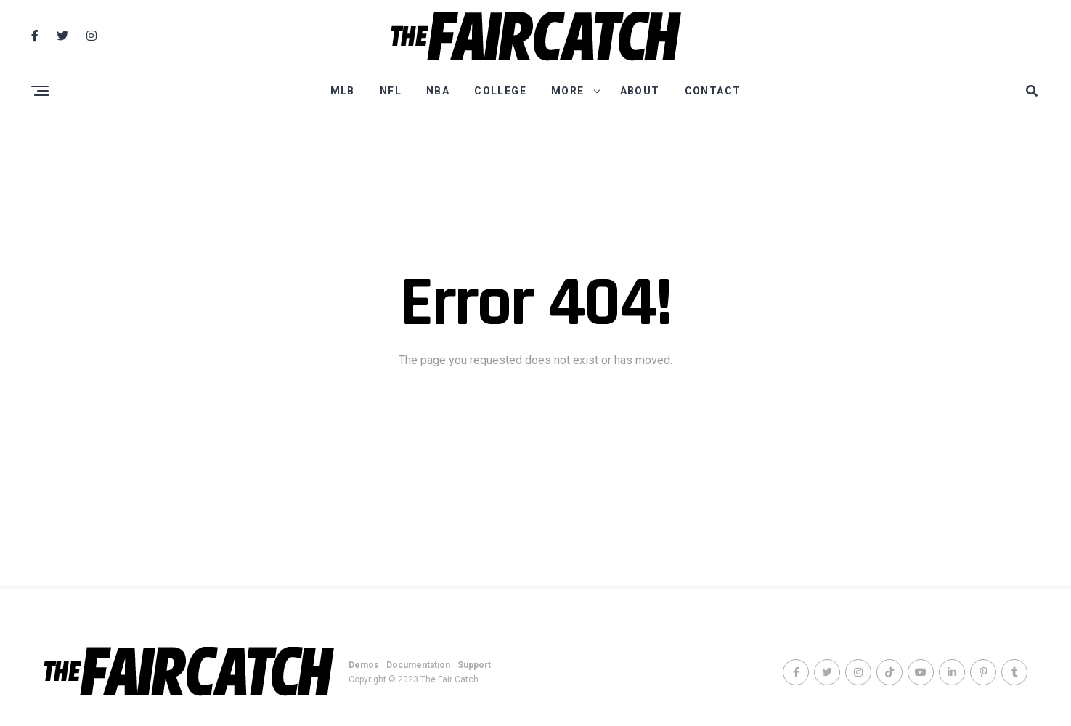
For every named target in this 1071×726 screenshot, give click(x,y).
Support (474, 665)
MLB (342, 91)
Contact (713, 91)
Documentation (418, 665)
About (640, 91)
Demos (364, 665)
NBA (437, 91)
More (568, 91)
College (500, 91)
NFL (391, 91)
